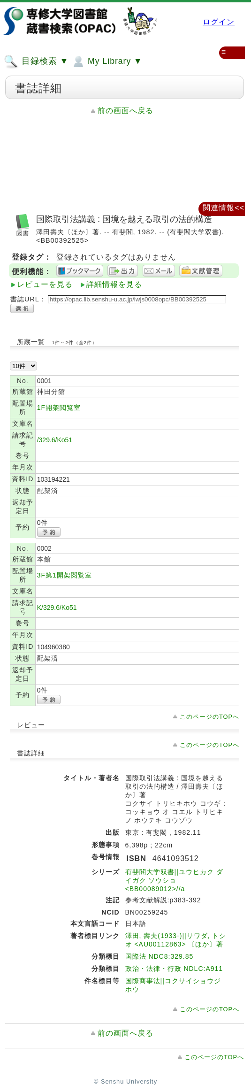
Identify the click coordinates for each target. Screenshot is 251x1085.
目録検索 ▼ (36, 61)
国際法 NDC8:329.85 (159, 956)
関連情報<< (223, 208)
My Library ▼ (106, 61)
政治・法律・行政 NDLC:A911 (174, 968)
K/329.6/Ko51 (57, 607)
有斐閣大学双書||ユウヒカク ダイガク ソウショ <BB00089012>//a (174, 880)
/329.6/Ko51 (55, 440)
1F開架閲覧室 (59, 407)
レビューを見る (45, 284)
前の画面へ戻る (125, 111)
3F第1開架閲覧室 (64, 575)
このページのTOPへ (209, 716)
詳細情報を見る (114, 284)
